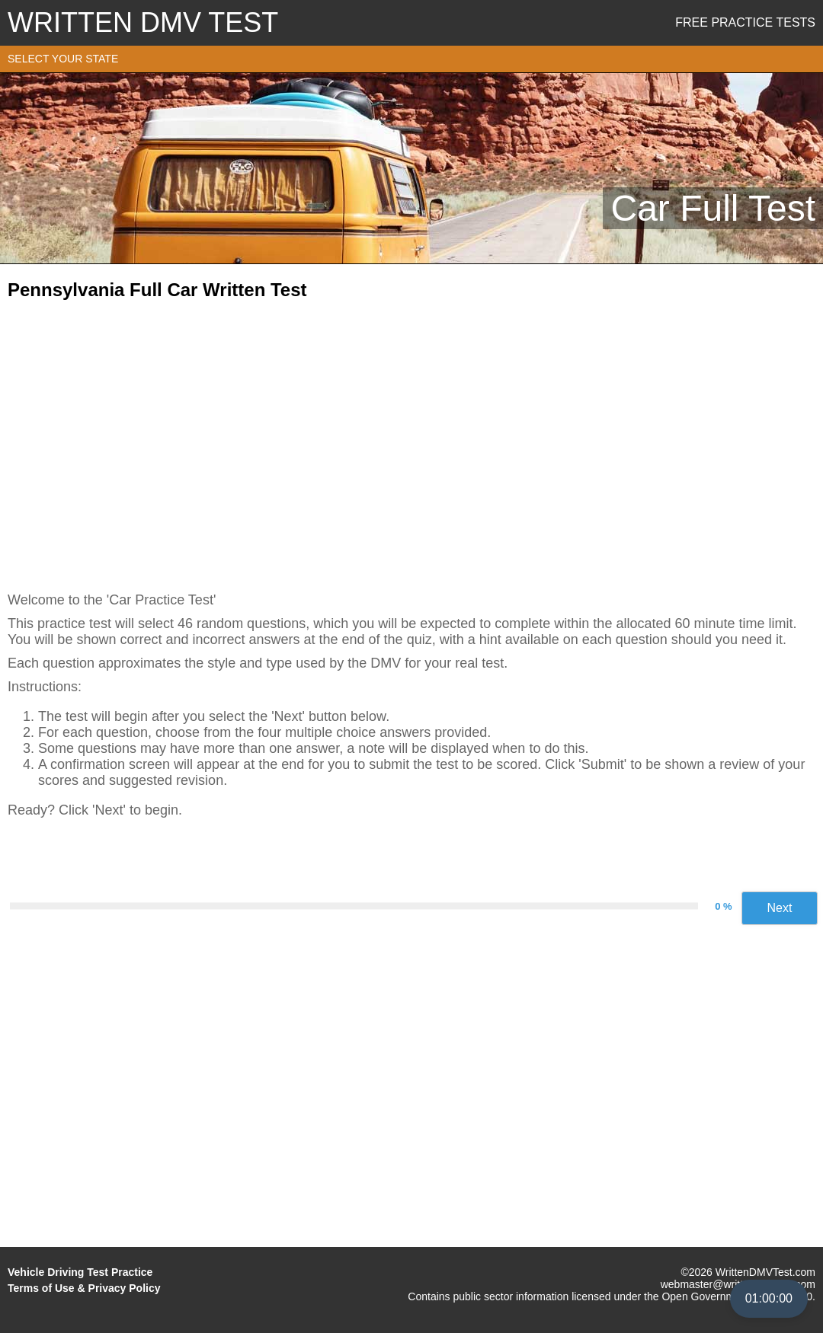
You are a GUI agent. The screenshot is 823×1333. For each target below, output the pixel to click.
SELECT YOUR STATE (63, 59)
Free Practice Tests (745, 22)
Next (780, 907)
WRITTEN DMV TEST (143, 22)
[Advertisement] (411, 440)
